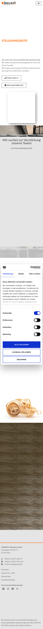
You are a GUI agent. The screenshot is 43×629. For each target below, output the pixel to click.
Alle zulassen (21, 345)
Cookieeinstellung (8, 580)
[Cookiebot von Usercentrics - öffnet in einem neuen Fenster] (30, 267)
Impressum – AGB (8, 573)
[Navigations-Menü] (38, 3)
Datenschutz (6, 576)
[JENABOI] (8, 3)
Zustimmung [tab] (8, 274)
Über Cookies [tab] (34, 274)
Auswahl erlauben (21, 352)
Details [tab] (21, 274)
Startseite (5, 570)
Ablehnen (21, 359)
